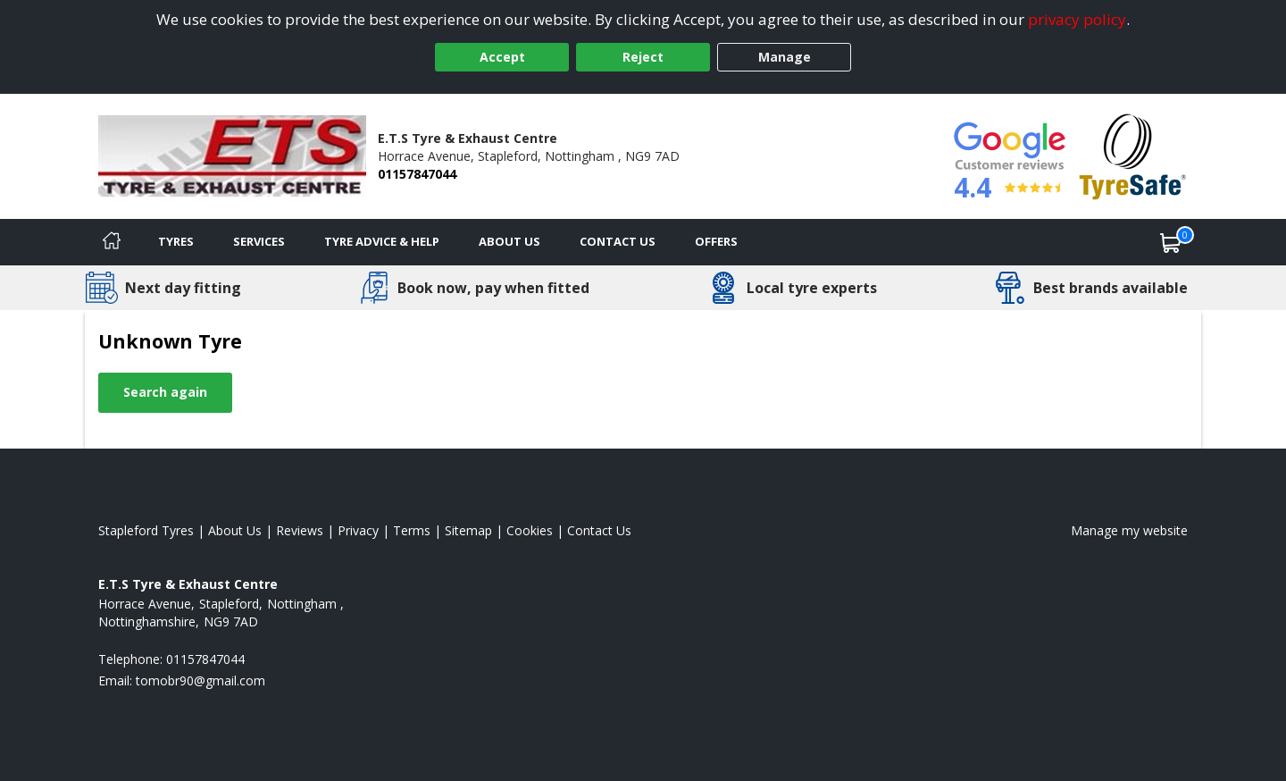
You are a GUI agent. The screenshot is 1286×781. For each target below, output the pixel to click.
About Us (509, 241)
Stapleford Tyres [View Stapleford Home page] (146, 530)
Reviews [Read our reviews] (299, 530)
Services (259, 241)
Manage (784, 56)
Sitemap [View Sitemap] (468, 530)
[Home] (111, 242)
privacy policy (1077, 19)
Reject (643, 56)
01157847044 (417, 173)
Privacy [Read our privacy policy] (358, 530)
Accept (502, 56)
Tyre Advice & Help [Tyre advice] (381, 241)
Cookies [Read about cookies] (529, 530)
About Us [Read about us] (235, 530)
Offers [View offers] (716, 241)
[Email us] (200, 680)
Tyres (176, 241)
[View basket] (1170, 242)
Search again (165, 391)
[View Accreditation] (1133, 155)
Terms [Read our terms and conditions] (411, 530)
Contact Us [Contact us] (618, 241)
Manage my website (1129, 530)
